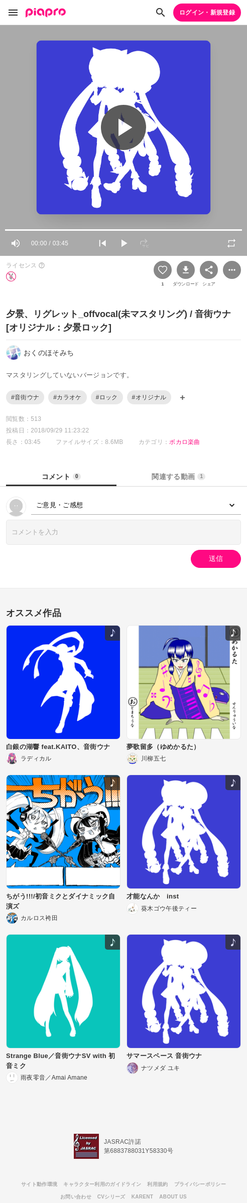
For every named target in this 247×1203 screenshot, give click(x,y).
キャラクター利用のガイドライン (102, 1184)
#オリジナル (149, 397)
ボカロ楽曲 (184, 441)
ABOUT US (173, 1196)
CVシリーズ (111, 1196)
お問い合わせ (75, 1196)
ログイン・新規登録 (207, 12)
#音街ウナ (25, 397)
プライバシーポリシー (200, 1184)
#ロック (107, 397)
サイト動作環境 (39, 1184)
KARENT (143, 1196)
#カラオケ (67, 397)
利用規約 (157, 1184)
